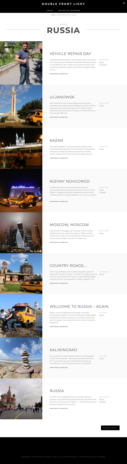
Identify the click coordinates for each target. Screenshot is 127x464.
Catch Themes (99, 456)
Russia (57, 391)
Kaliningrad (63, 350)
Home (53, 15)
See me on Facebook (69, 10)
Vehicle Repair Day (70, 53)
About (50, 10)
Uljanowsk (62, 97)
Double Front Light (63, 4)
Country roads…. (68, 265)
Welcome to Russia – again (79, 306)
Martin (101, 62)
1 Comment (102, 192)
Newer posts (110, 428)
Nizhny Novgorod (70, 181)
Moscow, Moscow (69, 225)
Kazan (56, 140)
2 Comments (103, 64)
